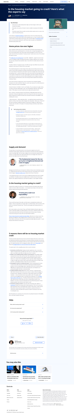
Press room (8, 395)
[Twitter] (9, 410)
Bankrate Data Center (10, 397)
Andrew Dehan (26, 380)
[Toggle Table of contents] (66, 36)
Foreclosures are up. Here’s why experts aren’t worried (29, 377)
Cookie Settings (29, 393)
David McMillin (41, 380)
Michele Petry (25, 15)
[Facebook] (7, 410)
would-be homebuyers (20, 35)
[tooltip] (33, 318)
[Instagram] (11, 410)
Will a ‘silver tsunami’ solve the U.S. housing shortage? (44, 377)
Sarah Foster (10, 380)
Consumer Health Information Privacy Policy (33, 397)
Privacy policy (29, 391)
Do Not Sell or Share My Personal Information (34, 395)
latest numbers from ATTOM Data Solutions (29, 131)
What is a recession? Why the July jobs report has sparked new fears (13, 378)
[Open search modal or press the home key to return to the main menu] (69, 2)
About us (8, 391)
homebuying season (39, 38)
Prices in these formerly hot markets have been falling (19, 216)
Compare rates (19, 391)
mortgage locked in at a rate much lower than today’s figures (24, 244)
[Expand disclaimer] (66, 32)
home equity (38, 243)
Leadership (8, 393)
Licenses (28, 408)
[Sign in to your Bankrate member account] (63, 2)
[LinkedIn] (13, 410)
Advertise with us (19, 397)
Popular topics (19, 395)
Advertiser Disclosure (62, 5)
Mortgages (9, 5)
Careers (8, 399)
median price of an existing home (17, 57)
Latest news (19, 393)
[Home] (6, 1)
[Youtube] (14, 410)
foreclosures (13, 285)
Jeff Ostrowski (17, 15)
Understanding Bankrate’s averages (32, 399)
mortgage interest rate (20, 112)
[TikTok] (16, 410)
